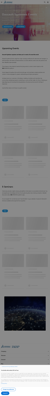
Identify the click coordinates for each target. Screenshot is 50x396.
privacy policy (4, 383)
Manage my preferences (8, 389)
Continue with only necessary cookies (9, 366)
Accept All (5, 393)
